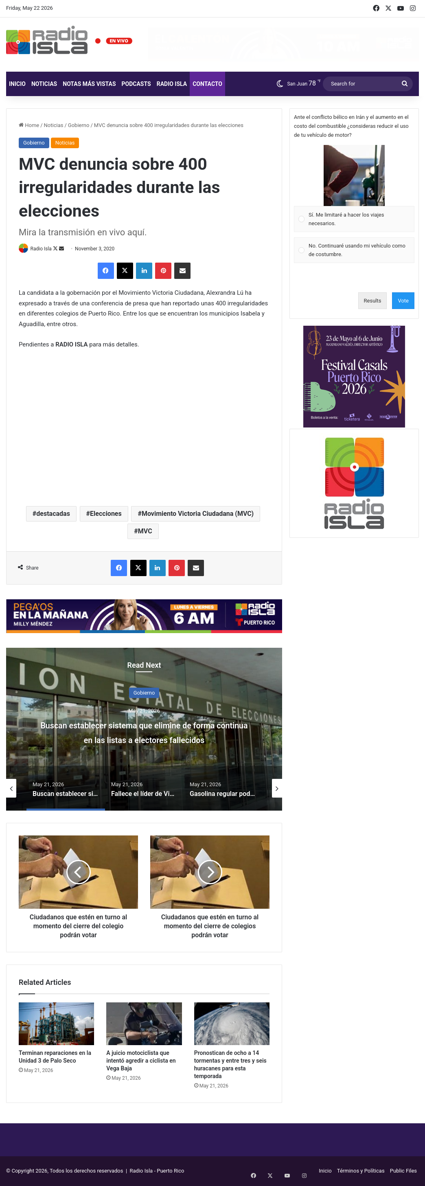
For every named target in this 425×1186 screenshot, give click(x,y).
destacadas (53, 514)
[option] (144, 729)
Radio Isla (172, 84)
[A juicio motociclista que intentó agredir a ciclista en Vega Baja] (144, 1024)
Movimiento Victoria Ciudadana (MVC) (198, 514)
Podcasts (136, 84)
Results (372, 301)
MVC (145, 531)
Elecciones (106, 514)
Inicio (17, 84)
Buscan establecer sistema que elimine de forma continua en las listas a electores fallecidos (144, 739)
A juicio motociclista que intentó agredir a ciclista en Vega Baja (140, 1061)
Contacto (207, 84)
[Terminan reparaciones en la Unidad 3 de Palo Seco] (56, 1024)
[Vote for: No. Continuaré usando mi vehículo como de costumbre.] (354, 250)
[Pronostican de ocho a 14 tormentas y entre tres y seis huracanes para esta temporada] (231, 1024)
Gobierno (79, 125)
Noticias (44, 84)
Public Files (403, 1171)
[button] (354, 175)
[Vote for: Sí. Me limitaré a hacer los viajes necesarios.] (354, 188)
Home (29, 125)
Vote (403, 301)
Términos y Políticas (361, 1171)
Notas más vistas (89, 84)
